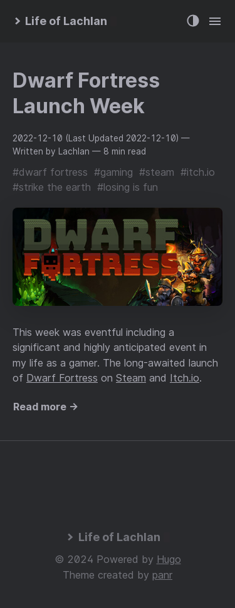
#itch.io (197, 172)
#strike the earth (52, 187)
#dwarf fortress (50, 172)
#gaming (113, 172)
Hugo (169, 559)
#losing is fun (127, 187)
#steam (156, 172)
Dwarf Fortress (62, 378)
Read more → (45, 406)
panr (162, 575)
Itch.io (184, 378)
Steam (131, 378)
